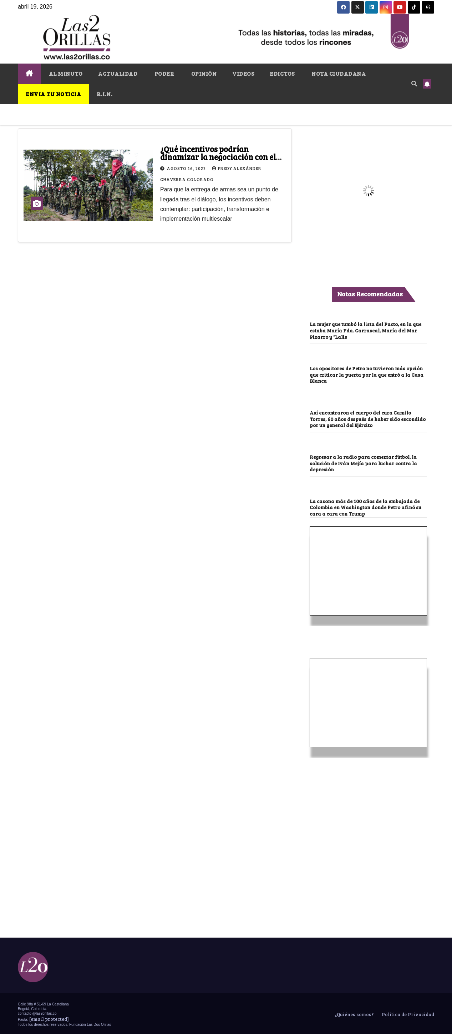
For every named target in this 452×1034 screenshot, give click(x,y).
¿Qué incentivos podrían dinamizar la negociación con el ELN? (218, 157)
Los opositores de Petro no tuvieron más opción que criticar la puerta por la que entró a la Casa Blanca (368, 374)
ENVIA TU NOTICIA (53, 93)
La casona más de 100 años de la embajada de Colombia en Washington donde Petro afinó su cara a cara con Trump (367, 506)
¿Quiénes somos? (354, 1012)
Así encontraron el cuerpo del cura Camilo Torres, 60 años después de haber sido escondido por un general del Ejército (363, 418)
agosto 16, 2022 (187, 168)
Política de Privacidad (407, 1012)
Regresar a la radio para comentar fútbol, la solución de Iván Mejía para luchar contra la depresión (366, 462)
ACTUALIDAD (117, 73)
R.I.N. (104, 93)
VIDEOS (243, 73)
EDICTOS (282, 73)
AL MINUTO (66, 73)
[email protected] (49, 1017)
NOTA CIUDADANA (338, 73)
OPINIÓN (203, 73)
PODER (163, 73)
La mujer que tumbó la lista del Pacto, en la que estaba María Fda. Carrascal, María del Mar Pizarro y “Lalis (367, 330)
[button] (414, 83)
